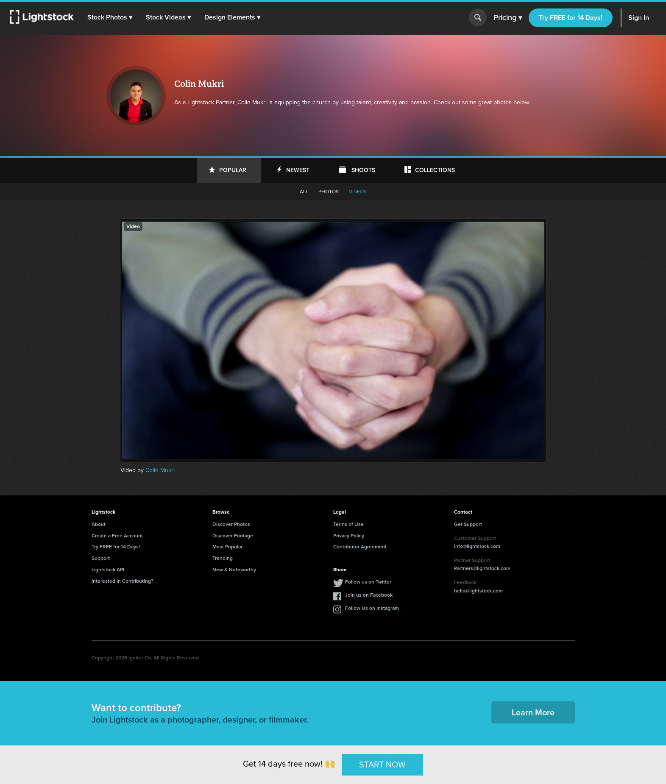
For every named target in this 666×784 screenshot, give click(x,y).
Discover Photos (231, 524)
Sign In (638, 17)
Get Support (468, 524)
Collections (435, 170)
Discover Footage (232, 535)
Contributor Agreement (360, 546)
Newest (297, 170)
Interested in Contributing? (122, 581)
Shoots (363, 170)
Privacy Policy (348, 535)
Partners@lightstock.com (482, 568)
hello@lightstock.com (478, 591)
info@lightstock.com (477, 546)
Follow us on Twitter (368, 582)
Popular (232, 170)
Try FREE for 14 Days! (570, 17)
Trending (222, 558)
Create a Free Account (117, 535)
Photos (328, 191)
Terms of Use (348, 524)
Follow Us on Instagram (372, 608)
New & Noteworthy (234, 569)
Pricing (507, 17)
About (99, 524)
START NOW (382, 764)
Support (101, 558)
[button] (109, 17)
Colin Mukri (160, 470)
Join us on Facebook (369, 595)
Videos (358, 191)
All (304, 191)
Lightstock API (108, 569)
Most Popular (227, 546)
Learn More (533, 712)
